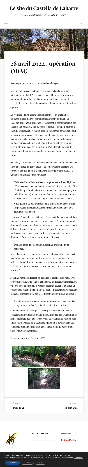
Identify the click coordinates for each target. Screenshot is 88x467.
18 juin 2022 (71, 407)
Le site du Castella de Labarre (44, 8)
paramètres (78, 457)
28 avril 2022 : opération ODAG (43, 67)
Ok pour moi (12, 463)
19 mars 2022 (17, 407)
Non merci (27, 463)
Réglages (40, 463)
